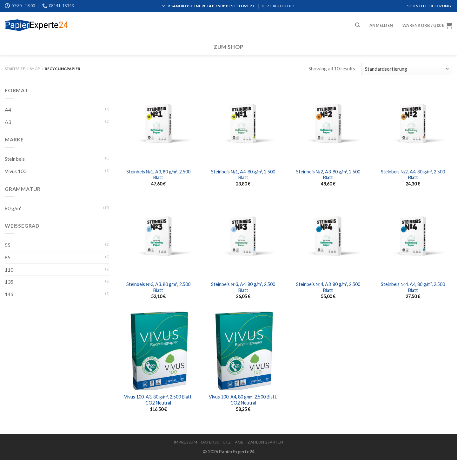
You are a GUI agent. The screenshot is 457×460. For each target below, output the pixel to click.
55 (7, 245)
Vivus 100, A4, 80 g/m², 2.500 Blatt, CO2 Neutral (243, 399)
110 (9, 270)
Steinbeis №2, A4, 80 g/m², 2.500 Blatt (413, 174)
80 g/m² (13, 208)
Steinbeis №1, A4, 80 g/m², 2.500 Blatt (243, 174)
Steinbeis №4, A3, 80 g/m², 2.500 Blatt (328, 287)
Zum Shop (229, 46)
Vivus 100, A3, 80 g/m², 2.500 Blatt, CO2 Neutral (158, 399)
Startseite (15, 68)
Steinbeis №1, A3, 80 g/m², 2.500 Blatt (158, 174)
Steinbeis (15, 159)
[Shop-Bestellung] (406, 69)
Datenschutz (216, 442)
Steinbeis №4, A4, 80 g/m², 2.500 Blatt (413, 287)
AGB (239, 442)
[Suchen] (357, 25)
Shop (35, 68)
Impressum (185, 442)
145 (9, 294)
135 (9, 282)
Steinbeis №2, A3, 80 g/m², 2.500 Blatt (328, 174)
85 (7, 257)
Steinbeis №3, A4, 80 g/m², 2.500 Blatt (243, 287)
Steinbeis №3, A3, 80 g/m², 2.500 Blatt (158, 287)
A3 (8, 122)
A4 (8, 110)
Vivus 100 (15, 171)
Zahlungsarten (265, 442)
